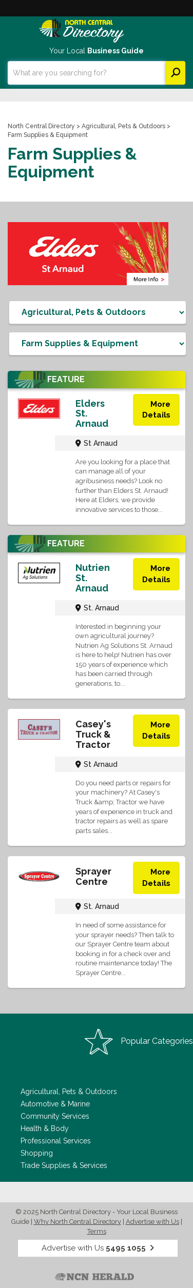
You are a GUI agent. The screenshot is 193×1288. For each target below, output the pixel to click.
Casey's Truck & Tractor (93, 734)
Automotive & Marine (55, 1104)
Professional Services (56, 1141)
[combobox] (87, 73)
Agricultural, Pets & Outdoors (123, 126)
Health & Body (45, 1128)
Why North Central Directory (77, 1221)
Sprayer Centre (93, 876)
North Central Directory (41, 126)
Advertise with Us (152, 1221)
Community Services (55, 1116)
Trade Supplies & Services (64, 1165)
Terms (96, 1231)
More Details (156, 410)
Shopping (37, 1153)
